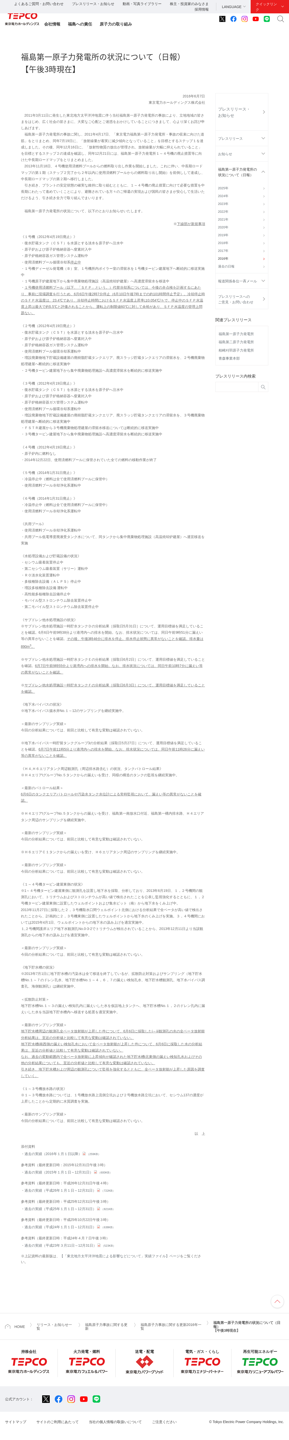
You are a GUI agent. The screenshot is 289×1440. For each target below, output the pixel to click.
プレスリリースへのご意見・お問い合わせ (235, 299)
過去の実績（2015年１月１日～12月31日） (68, 1172)
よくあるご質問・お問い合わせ (39, 4)
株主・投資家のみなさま (189, 4)
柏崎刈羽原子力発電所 (236, 350)
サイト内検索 (280, 19)
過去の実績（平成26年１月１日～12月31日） (69, 1190)
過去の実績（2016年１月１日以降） (62, 1154)
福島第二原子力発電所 (236, 342)
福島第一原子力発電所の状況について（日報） (237, 172)
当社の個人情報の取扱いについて (115, 1422)
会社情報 (52, 24)
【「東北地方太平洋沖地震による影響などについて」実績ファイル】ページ (120, 1256)
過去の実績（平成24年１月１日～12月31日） (69, 1227)
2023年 (223, 204)
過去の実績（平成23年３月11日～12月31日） (70, 1245)
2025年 (223, 188)
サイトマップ (15, 1422)
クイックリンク (266, 7)
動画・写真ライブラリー (142, 4)
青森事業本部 (229, 358)
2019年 (223, 235)
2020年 (223, 227)
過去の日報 (226, 266)
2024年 (223, 196)
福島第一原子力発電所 (236, 334)
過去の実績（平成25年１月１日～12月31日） (69, 1209)
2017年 (223, 251)
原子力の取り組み (116, 24)
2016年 (223, 258)
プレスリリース (230, 139)
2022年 (223, 212)
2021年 (223, 219)
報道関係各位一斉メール (237, 281)
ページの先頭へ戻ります (277, 1301)
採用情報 (202, 9)
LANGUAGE (232, 7)
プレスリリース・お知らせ (93, 4)
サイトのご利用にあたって (57, 1422)
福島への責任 (80, 24)
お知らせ (225, 154)
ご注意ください (164, 1422)
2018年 (223, 243)
